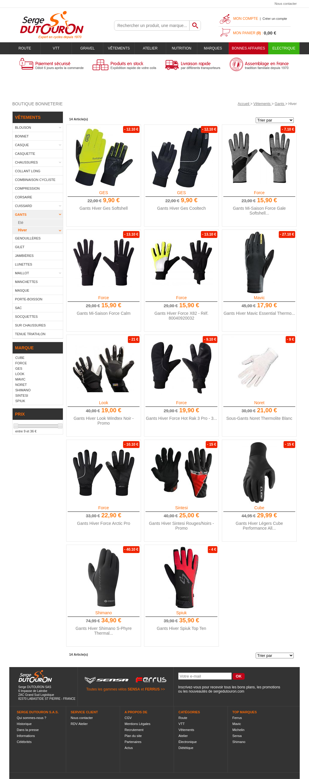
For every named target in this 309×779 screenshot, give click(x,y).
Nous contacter (286, 3)
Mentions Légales (137, 724)
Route (25, 48)
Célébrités (24, 742)
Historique (24, 724)
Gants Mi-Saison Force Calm (104, 313)
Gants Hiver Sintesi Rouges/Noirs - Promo (181, 526)
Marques (213, 48)
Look (103, 402)
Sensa (237, 736)
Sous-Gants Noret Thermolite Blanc (259, 418)
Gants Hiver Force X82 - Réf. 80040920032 (181, 315)
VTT (56, 48)
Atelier (150, 48)
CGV (128, 718)
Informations (26, 736)
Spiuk (181, 612)
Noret (259, 402)
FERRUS (152, 689)
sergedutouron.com (228, 691)
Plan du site (133, 736)
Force (259, 192)
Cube (259, 507)
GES (103, 192)
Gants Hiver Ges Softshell (103, 208)
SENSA (134, 689)
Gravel (87, 48)
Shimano (103, 612)
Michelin (238, 730)
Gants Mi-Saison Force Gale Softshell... (259, 210)
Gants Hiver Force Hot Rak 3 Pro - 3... (181, 418)
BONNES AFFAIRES (248, 48)
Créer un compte (275, 18)
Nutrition (181, 48)
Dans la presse (28, 730)
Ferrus (237, 718)
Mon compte (245, 19)
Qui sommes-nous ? (31, 718)
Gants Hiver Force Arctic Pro (103, 523)
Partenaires (133, 742)
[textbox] (151, 25)
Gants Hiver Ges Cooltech (181, 208)
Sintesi (181, 507)
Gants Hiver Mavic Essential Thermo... (259, 313)
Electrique (284, 48)
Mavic (259, 297)
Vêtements (119, 48)
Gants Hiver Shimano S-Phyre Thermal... (103, 631)
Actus (129, 748)
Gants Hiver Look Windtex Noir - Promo (104, 421)
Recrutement (134, 730)
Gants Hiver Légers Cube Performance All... (259, 526)
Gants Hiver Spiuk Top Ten (181, 628)
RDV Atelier (79, 724)
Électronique (187, 742)
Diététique (185, 748)
